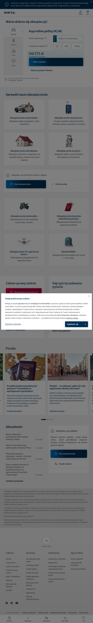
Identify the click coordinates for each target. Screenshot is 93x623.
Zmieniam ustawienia (13, 324)
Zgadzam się (75, 324)
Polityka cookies (72, 318)
